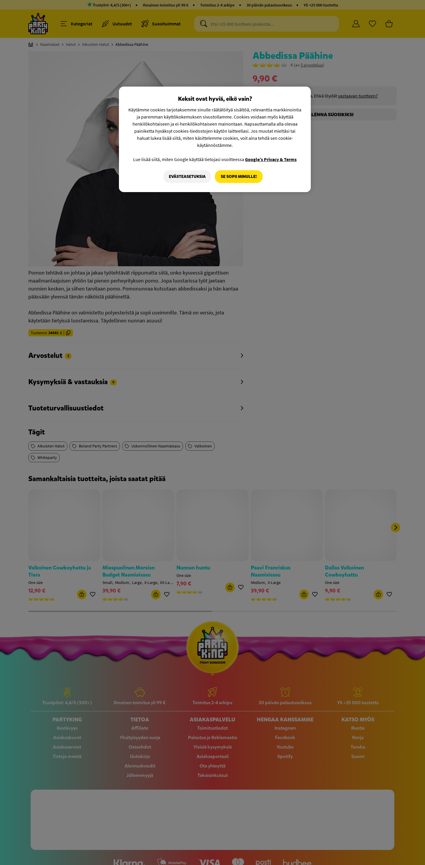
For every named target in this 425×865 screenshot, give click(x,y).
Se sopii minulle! (239, 176)
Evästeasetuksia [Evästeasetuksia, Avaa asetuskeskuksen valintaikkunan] (187, 176)
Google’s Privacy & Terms (271, 159)
